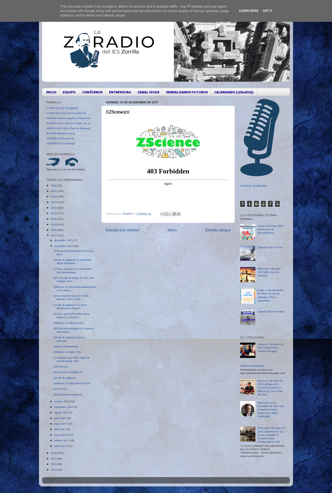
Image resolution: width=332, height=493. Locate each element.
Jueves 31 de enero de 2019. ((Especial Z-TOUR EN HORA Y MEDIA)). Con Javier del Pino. (269, 387)
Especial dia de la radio (270, 311)
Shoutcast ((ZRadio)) (252, 365)
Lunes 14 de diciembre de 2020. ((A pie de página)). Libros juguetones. (270, 295)
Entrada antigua (218, 230)
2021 (54, 213)
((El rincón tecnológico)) (68, 372)
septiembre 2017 (64, 407)
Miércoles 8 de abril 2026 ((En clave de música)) (268, 272)
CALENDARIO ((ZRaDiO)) (233, 92)
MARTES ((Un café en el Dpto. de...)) (68, 123)
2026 (54, 185)
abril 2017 (60, 429)
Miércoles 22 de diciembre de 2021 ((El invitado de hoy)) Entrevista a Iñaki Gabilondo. (270, 409)
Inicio (172, 230)
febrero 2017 (62, 440)
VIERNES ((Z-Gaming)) (60, 143)
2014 (54, 464)
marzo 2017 (61, 434)
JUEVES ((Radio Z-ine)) (60, 133)
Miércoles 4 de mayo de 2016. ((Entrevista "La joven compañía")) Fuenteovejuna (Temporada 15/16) (271, 434)
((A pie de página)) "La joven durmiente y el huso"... (70, 306)
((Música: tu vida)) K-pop (68, 322)
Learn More (249, 11)
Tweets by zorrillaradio (253, 185)
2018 (54, 229)
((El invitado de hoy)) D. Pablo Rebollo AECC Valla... (71, 297)
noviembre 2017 (63, 246)
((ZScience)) (61, 366)
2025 (54, 190)
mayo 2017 (61, 423)
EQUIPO (69, 92)
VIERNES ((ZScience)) (60, 138)
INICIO (51, 92)
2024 (54, 196)
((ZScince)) (60, 388)
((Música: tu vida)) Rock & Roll (72, 383)
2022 (54, 207)
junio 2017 (60, 418)
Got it (268, 11)
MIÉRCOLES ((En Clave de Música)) (68, 128)
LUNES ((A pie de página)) (62, 107)
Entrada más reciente (122, 230)
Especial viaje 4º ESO (270, 247)
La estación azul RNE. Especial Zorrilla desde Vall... (72, 359)
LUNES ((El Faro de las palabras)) (66, 113)
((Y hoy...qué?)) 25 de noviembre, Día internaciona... (73, 270)
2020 (54, 218)
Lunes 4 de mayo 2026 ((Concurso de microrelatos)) (270, 229)
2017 (54, 235)
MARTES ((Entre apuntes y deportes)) (68, 118)
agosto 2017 (61, 412)
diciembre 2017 (63, 240)
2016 (54, 452)
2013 (54, 469)
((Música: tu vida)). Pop (67, 351)
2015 (54, 458)
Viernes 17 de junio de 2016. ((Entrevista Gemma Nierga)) (270, 348)
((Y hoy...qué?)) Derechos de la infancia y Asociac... (71, 315)
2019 (54, 224)
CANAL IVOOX (148, 92)
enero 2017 (61, 445)
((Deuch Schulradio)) (66, 346)
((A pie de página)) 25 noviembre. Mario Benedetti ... (73, 261)
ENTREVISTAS (120, 92)
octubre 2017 (62, 401)
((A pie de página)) (64, 377)
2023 (54, 202)
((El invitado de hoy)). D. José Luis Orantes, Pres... (74, 279)
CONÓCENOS (92, 92)
